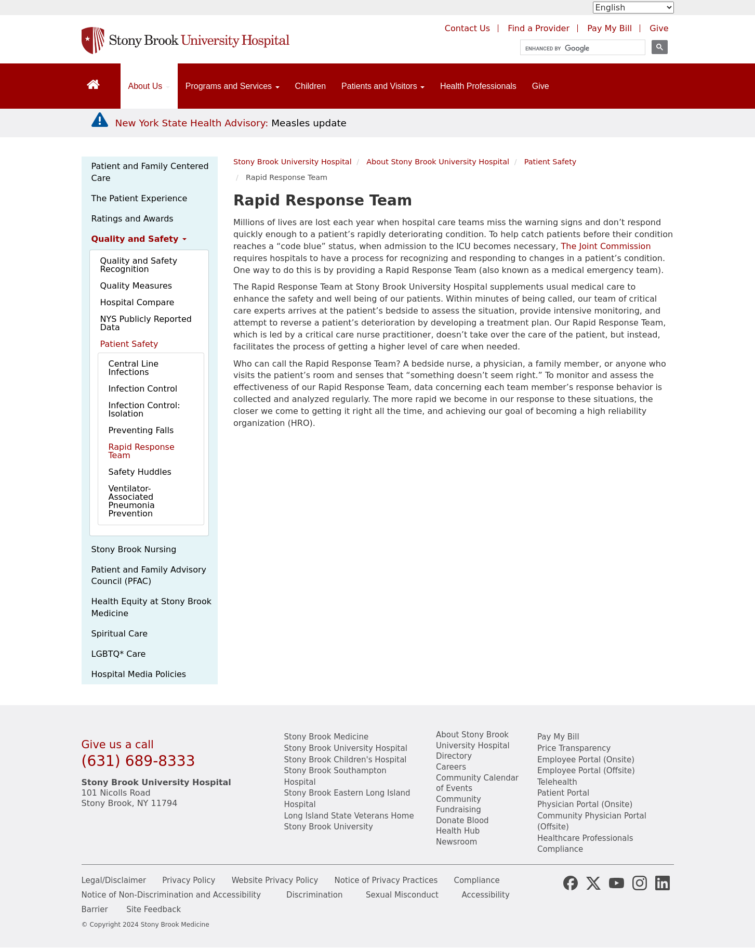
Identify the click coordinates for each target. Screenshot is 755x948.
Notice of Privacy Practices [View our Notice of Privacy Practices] (386, 880)
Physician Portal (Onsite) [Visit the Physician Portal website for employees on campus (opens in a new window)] (584, 804)
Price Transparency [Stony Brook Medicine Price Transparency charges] (574, 748)
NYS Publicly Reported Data (146, 323)
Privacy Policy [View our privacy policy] (188, 880)
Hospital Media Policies (139, 674)
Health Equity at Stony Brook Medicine (151, 607)
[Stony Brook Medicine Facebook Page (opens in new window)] (570, 882)
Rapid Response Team (142, 451)
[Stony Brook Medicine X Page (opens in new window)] (593, 882)
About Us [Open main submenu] (149, 86)
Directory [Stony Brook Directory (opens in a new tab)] (454, 756)
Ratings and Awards (132, 219)
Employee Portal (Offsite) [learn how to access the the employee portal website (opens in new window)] (586, 770)
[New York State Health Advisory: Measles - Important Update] (99, 120)
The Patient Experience (139, 198)
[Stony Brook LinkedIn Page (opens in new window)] (662, 882)
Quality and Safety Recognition (139, 265)
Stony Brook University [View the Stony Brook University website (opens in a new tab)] (328, 827)
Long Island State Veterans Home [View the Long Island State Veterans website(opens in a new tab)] (349, 816)
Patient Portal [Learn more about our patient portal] (563, 793)
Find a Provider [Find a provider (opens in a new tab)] (538, 28)
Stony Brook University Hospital (292, 162)
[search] (578, 49)
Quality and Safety (139, 239)
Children (310, 86)
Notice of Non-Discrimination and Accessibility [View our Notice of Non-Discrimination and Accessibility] (171, 895)
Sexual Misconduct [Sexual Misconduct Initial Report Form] (402, 895)
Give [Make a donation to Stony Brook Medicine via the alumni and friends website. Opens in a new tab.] (659, 28)
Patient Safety (129, 344)
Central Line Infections (134, 368)
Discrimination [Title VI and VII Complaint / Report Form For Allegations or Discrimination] (314, 895)
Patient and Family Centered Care (150, 172)
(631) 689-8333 (138, 761)
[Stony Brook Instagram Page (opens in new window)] (639, 882)
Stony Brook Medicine (326, 737)
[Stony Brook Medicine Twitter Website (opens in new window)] (616, 882)
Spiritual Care (119, 634)
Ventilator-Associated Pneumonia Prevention (132, 501)
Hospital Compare (137, 302)
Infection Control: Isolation (144, 409)
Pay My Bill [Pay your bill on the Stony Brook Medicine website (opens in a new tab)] (609, 28)
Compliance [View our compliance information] (560, 849)
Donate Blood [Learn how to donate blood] (462, 820)
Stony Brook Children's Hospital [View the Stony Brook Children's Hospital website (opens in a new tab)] (345, 759)
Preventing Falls (141, 430)
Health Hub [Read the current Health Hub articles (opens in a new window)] (458, 831)
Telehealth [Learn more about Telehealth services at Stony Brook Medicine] (557, 782)
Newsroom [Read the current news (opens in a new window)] (456, 842)
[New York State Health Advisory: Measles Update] (231, 123)
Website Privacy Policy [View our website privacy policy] (275, 880)
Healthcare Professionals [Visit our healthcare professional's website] (585, 838)
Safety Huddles (140, 472)
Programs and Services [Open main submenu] (233, 86)
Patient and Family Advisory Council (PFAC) (148, 576)
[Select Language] (633, 8)
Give (540, 86)
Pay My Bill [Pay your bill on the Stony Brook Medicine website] (558, 737)
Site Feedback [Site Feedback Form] (153, 909)
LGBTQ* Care (118, 654)
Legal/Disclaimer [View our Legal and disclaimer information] (114, 880)
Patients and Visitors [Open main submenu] (383, 86)
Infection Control (143, 389)
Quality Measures (136, 286)
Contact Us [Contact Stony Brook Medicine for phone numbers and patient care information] (467, 28)
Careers (451, 767)
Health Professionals (478, 86)
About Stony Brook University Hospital (437, 162)
